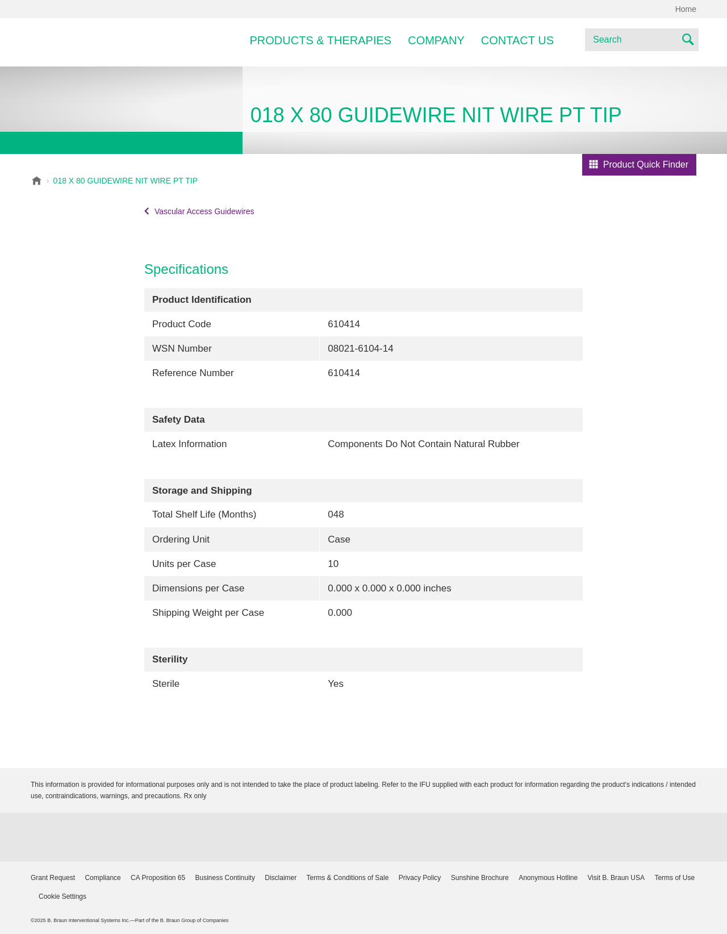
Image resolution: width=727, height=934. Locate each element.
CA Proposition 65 (158, 878)
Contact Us (517, 40)
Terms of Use (674, 878)
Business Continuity (225, 878)
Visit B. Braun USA (616, 878)
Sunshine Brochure (480, 878)
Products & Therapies (321, 40)
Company (436, 40)
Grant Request (53, 878)
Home (685, 9)
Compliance (102, 878)
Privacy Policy (420, 878)
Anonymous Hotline (548, 878)
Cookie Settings (62, 896)
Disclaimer (280, 878)
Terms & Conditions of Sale (348, 878)
